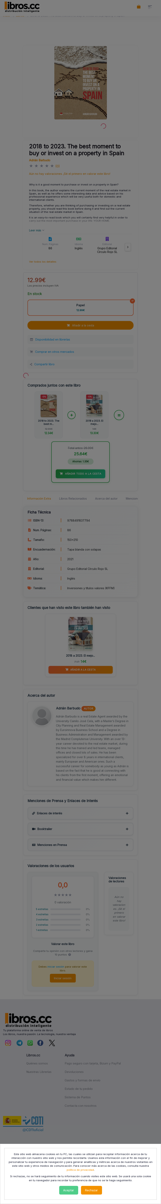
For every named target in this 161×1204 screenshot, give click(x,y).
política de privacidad (80, 1169)
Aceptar (68, 1190)
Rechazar (91, 1190)
